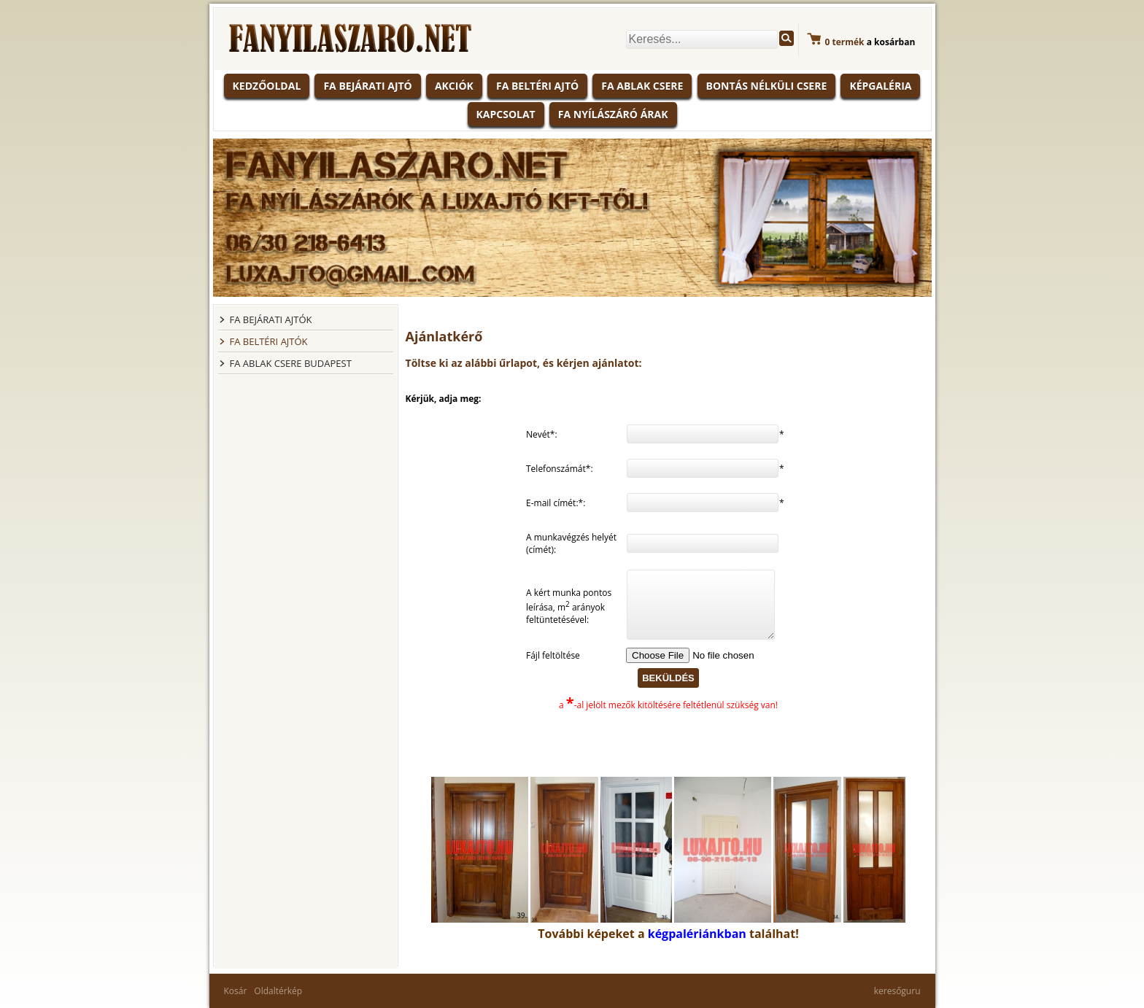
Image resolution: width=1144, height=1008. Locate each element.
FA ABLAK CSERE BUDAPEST (291, 363)
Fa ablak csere (642, 86)
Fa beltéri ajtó (537, 86)
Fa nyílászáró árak (613, 114)
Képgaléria (880, 86)
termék (845, 42)
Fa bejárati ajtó (367, 86)
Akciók (454, 86)
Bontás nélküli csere (766, 86)
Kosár (235, 991)
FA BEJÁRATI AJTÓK (271, 319)
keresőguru (897, 991)
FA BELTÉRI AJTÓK (269, 341)
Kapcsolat (506, 114)
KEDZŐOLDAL (267, 86)
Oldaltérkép (278, 991)
